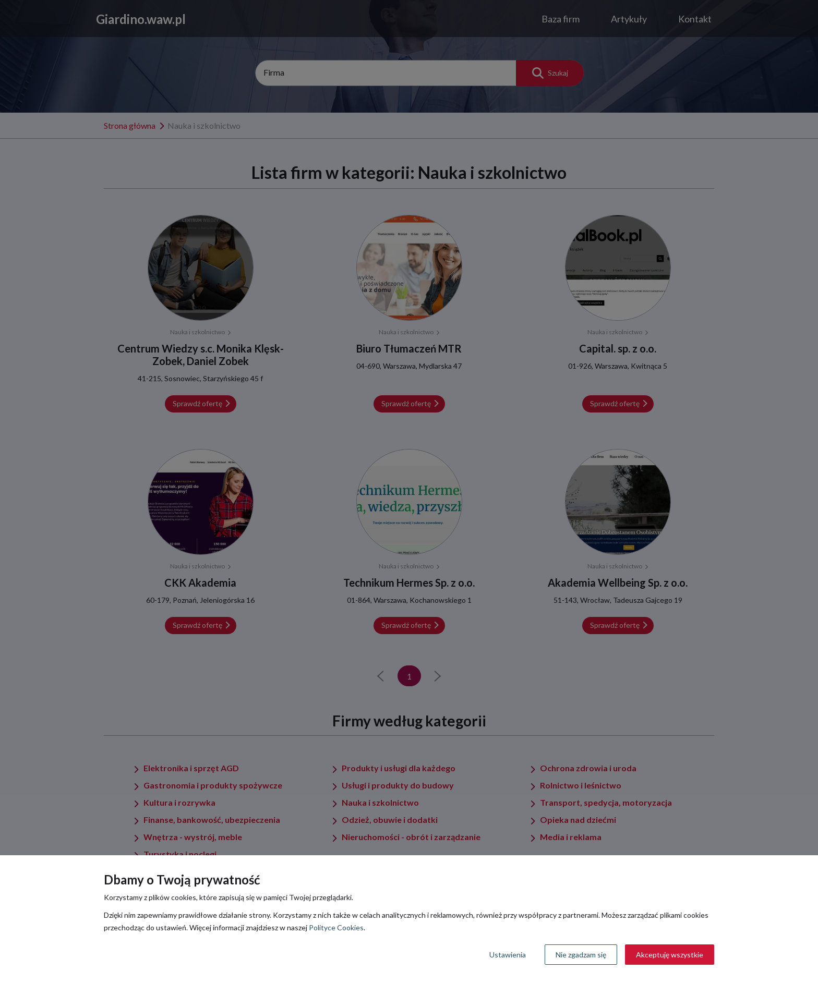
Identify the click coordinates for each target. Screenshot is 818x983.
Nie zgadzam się (581, 954)
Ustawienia (507, 954)
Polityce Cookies (336, 927)
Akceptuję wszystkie (669, 954)
